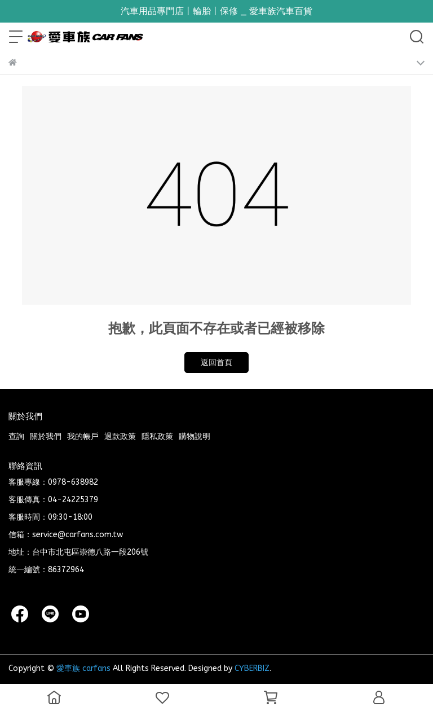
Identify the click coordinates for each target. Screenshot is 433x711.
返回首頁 (216, 362)
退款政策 (120, 436)
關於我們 (45, 436)
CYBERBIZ (252, 668)
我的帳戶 (83, 436)
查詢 (16, 436)
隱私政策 (157, 436)
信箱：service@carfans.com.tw (65, 534)
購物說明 (194, 436)
